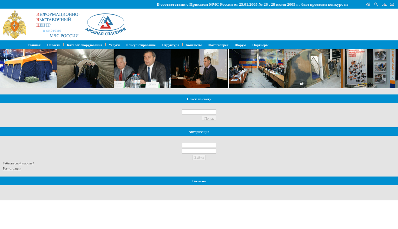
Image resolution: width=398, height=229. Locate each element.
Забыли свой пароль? (18, 163)
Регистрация (12, 168)
